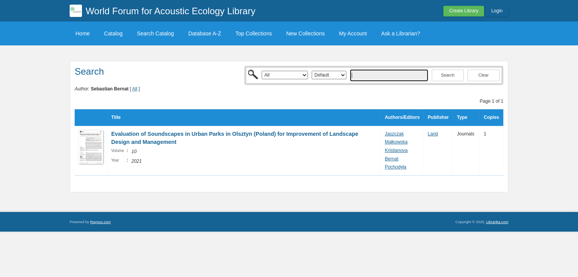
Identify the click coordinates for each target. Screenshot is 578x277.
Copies (491, 117)
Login (497, 10)
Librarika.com (497, 222)
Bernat (391, 159)
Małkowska (396, 142)
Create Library (463, 10)
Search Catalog (155, 33)
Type (462, 117)
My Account (353, 33)
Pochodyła (395, 167)
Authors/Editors (402, 117)
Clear (483, 75)
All (134, 89)
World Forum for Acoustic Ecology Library (171, 11)
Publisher (438, 117)
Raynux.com (100, 222)
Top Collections (254, 33)
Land (433, 134)
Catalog (113, 33)
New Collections (305, 33)
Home (82, 33)
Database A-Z (204, 33)
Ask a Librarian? (400, 33)
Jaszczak (394, 134)
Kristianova (396, 150)
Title (115, 117)
